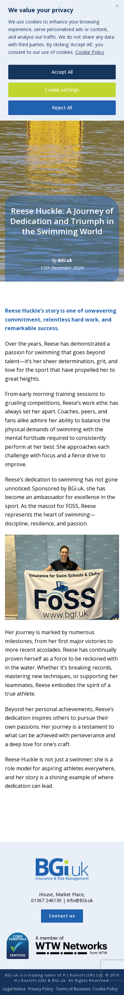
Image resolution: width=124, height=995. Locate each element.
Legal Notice (14, 989)
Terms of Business (73, 989)
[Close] (117, 6)
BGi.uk (65, 260)
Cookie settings (62, 90)
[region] (62, 60)
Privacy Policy (40, 989)
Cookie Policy (89, 52)
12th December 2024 (62, 268)
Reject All (62, 107)
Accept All (62, 72)
